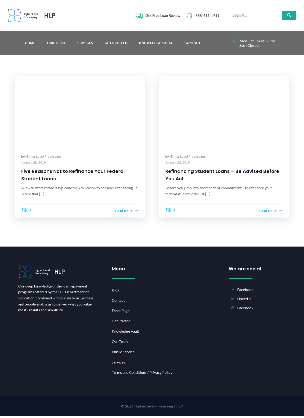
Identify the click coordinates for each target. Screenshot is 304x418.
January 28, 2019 (34, 164)
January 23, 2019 (178, 164)
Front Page (121, 312)
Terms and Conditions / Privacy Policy (140, 374)
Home (30, 44)
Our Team (56, 44)
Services (85, 44)
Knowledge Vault (156, 44)
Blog (116, 292)
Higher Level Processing (44, 158)
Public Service (123, 353)
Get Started (116, 44)
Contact (193, 44)
